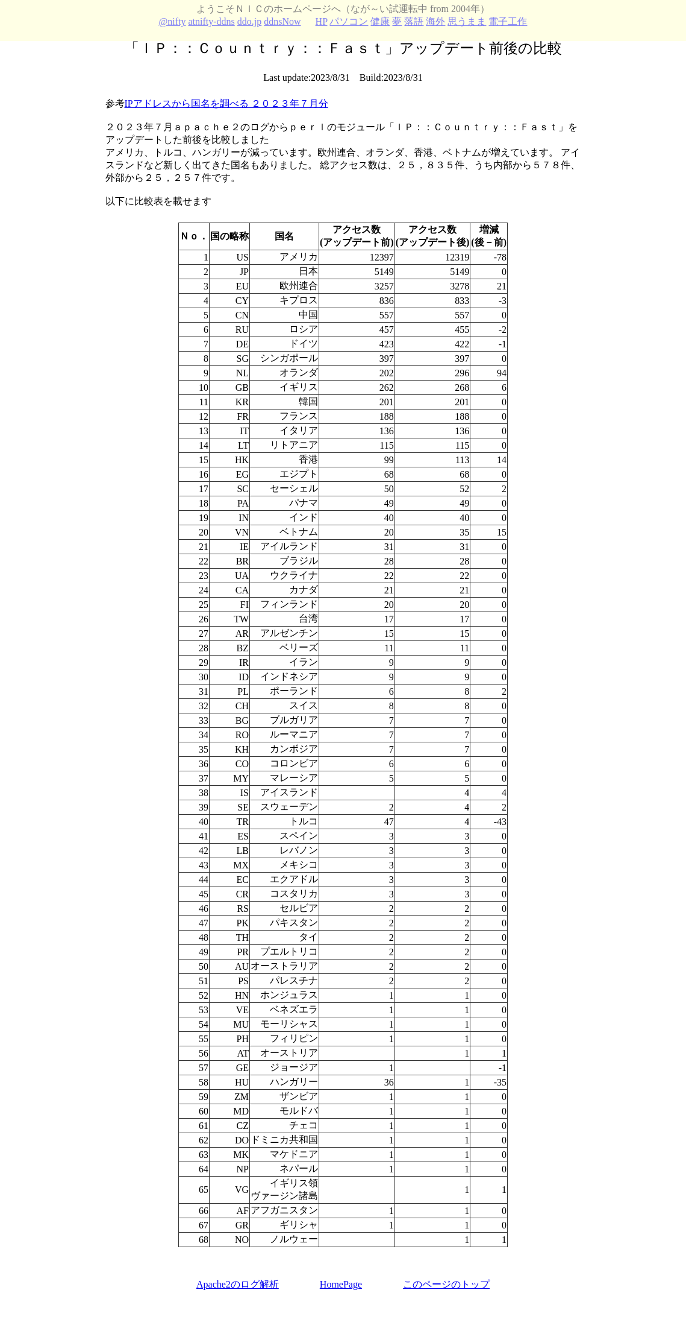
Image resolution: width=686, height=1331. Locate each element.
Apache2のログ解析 (237, 1284)
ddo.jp (249, 21)
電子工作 (507, 21)
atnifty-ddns (211, 21)
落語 (413, 21)
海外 (435, 21)
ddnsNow (282, 21)
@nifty (172, 21)
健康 (380, 21)
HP (322, 21)
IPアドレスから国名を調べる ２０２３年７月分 (226, 103)
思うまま (466, 21)
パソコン (348, 21)
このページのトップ (446, 1284)
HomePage (341, 1284)
